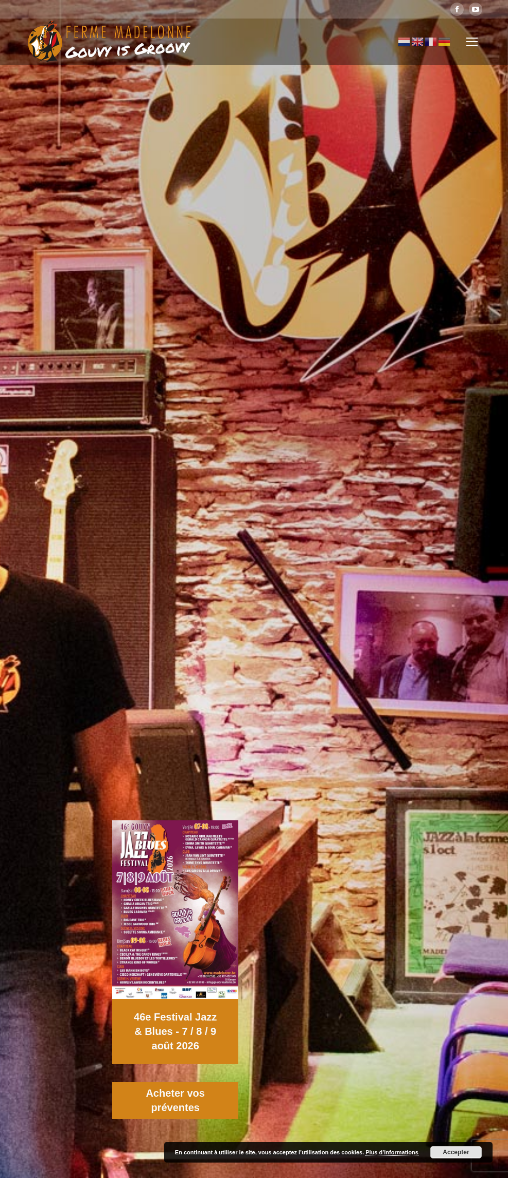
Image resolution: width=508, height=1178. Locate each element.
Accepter (456, 1152)
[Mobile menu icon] (472, 41)
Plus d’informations (391, 1152)
